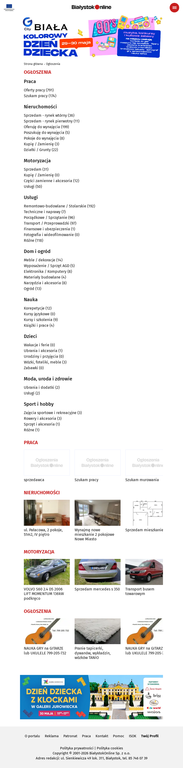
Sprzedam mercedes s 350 (97, 589)
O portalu (32, 736)
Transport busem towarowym (139, 591)
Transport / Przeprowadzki (46, 223)
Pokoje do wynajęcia (41, 138)
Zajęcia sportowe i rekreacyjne (50, 412)
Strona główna (33, 64)
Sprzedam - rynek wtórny (45, 115)
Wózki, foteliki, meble (42, 362)
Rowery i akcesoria (40, 418)
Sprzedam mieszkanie (144, 530)
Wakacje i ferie (36, 345)
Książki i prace (36, 325)
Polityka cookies (110, 748)
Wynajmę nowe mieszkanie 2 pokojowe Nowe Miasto (94, 534)
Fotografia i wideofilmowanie (49, 234)
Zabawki (31, 368)
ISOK (132, 736)
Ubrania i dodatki (39, 387)
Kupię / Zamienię (39, 144)
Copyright (60, 753)
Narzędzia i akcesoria (42, 283)
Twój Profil (149, 736)
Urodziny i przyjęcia (41, 356)
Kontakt (102, 736)
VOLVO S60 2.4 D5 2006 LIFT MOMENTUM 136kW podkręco (44, 593)
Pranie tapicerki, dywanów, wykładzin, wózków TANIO (93, 653)
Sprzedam (32, 169)
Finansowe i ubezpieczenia (47, 229)
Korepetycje (34, 308)
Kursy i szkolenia (38, 319)
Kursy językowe (37, 314)
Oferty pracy (34, 90)
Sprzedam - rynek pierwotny (48, 121)
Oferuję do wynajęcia (42, 127)
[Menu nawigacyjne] (174, 7)
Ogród (29, 288)
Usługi (29, 186)
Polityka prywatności (76, 748)
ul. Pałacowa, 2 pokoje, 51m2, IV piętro (43, 532)
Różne (29, 240)
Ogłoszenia (53, 64)
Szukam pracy (36, 96)
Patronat (70, 736)
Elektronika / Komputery (45, 271)
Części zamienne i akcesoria (48, 181)
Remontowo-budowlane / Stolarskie (55, 206)
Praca (86, 736)
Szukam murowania (142, 480)
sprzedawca (34, 480)
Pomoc (118, 736)
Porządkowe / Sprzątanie (45, 217)
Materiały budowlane (42, 277)
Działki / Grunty (37, 149)
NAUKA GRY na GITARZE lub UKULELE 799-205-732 (45, 650)
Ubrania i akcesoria (40, 350)
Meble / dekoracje (39, 260)
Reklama (52, 736)
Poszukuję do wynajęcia (44, 132)
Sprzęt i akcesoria (39, 424)
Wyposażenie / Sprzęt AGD (46, 265)
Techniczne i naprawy (42, 212)
